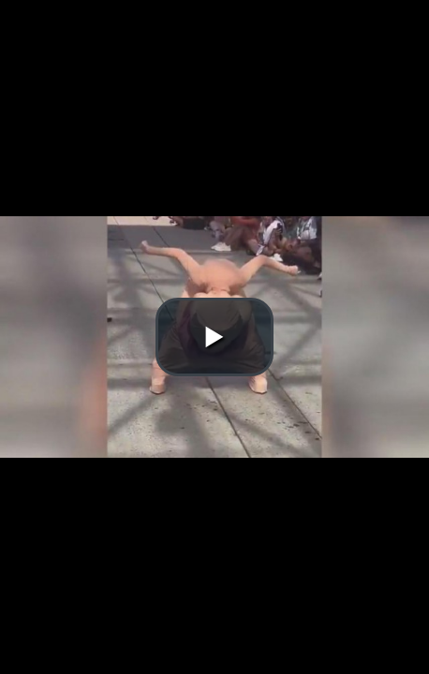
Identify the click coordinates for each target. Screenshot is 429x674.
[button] (214, 337)
